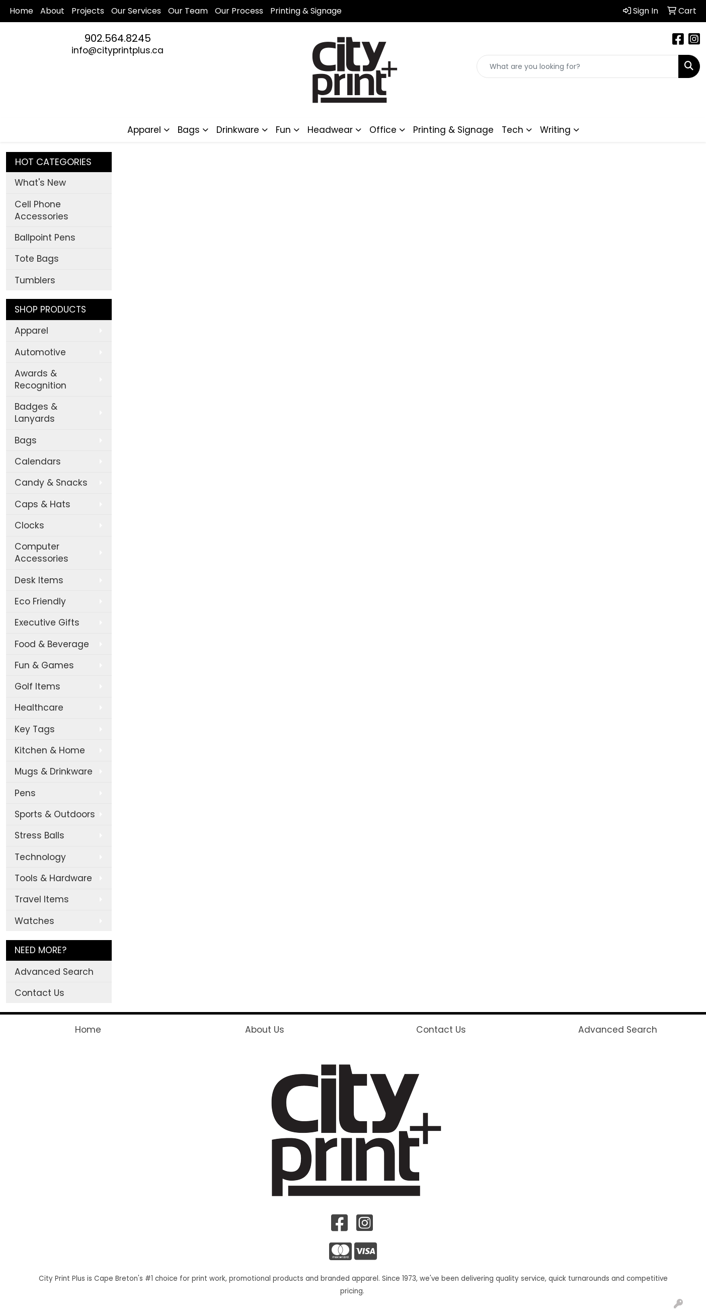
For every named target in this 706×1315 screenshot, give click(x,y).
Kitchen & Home (50, 750)
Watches (34, 921)
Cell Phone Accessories (41, 210)
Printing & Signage (453, 130)
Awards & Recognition (40, 379)
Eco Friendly (40, 601)
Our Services (136, 11)
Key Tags (35, 729)
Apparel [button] (144, 130)
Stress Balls (39, 835)
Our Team (188, 11)
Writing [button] (555, 130)
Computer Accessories (41, 552)
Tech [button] (512, 130)
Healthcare (39, 708)
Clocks (29, 525)
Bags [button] (189, 130)
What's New (40, 183)
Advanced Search (54, 972)
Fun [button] (283, 130)
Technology (40, 857)
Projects (87, 11)
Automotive (40, 352)
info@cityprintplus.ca (117, 50)
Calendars (38, 461)
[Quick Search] (578, 66)
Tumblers (35, 280)
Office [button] (383, 130)
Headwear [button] (330, 130)
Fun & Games (44, 665)
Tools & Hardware (53, 878)
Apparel (31, 331)
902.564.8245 (118, 38)
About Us (264, 1030)
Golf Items (37, 686)
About (52, 11)
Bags (26, 440)
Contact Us (39, 993)
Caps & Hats (42, 504)
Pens (25, 793)
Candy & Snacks (51, 483)
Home (21, 11)
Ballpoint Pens (45, 237)
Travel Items (42, 899)
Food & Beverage (52, 644)
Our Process (239, 11)
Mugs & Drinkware (54, 771)
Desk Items (39, 580)
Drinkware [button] (237, 130)
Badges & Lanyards (36, 413)
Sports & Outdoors (55, 814)
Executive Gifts (47, 622)
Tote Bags (37, 259)
